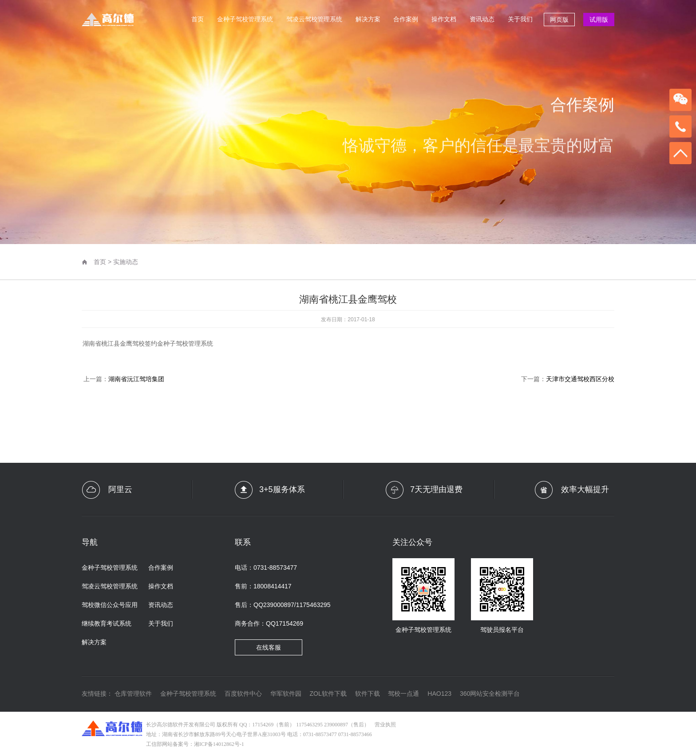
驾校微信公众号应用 (110, 604)
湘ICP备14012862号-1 (219, 744)
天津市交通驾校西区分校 (580, 378)
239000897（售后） (346, 724)
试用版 (598, 19)
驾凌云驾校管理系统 (314, 19)
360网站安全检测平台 (490, 693)
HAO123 (439, 693)
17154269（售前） (273, 724)
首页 (197, 19)
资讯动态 (482, 19)
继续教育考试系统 (106, 623)
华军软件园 (285, 693)
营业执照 (385, 724)
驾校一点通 (403, 693)
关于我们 (520, 19)
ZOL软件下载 (327, 693)
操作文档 (443, 19)
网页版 (559, 19)
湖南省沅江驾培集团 (136, 378)
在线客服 (268, 647)
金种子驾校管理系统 (245, 19)
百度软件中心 (243, 693)
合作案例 (405, 19)
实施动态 (125, 261)
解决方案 (368, 19)
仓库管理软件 (133, 693)
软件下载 (367, 693)
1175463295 (309, 724)
